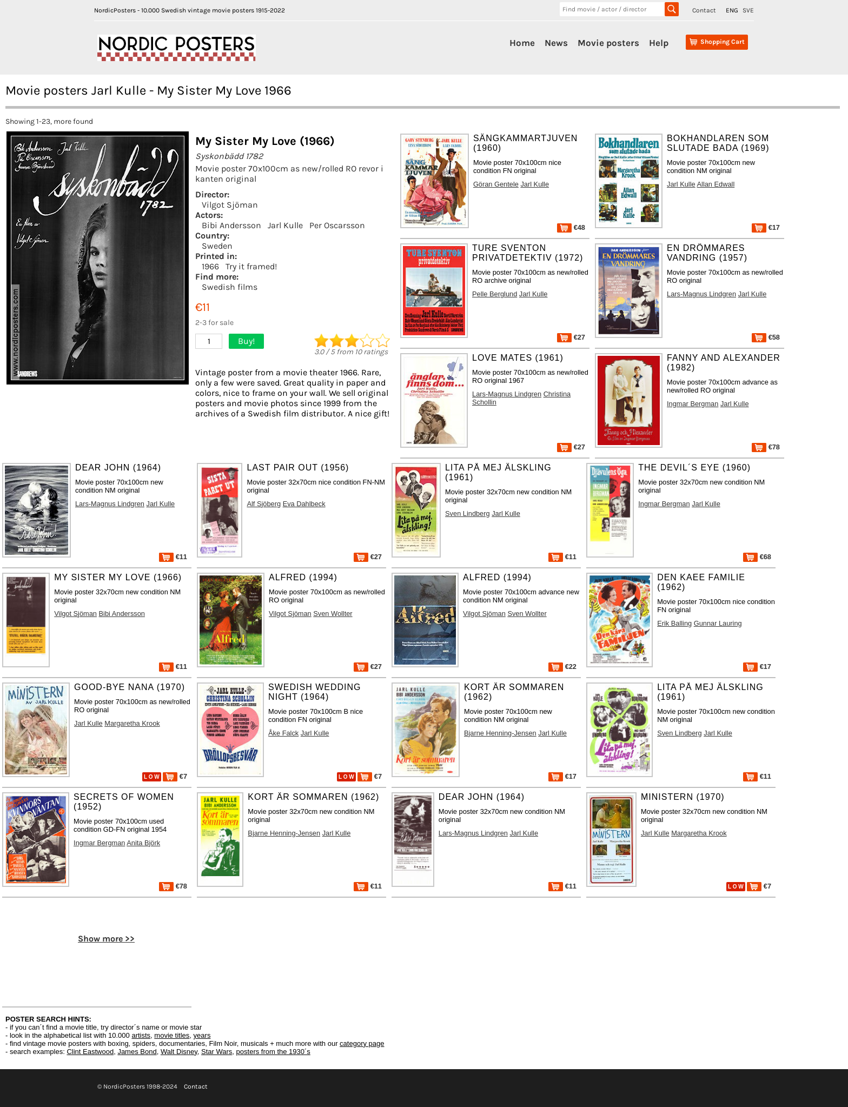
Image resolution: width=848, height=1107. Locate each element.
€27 (571, 337)
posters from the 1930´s (273, 1052)
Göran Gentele (496, 184)
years (202, 1035)
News (556, 42)
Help (658, 42)
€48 (571, 227)
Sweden (217, 246)
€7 (175, 776)
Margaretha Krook (132, 723)
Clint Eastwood (90, 1052)
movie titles (171, 1035)
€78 (766, 447)
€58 (766, 337)
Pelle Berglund (494, 294)
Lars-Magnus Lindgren (701, 294)
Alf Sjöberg (264, 504)
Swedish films (229, 287)
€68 (757, 557)
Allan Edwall (716, 184)
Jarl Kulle (285, 225)
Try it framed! (251, 266)
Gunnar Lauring (718, 623)
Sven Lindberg (467, 513)
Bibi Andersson (231, 225)
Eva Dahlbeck (304, 504)
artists (140, 1035)
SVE (748, 10)
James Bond (136, 1052)
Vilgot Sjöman (230, 205)
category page (362, 1043)
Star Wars (216, 1052)
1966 (210, 266)
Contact (704, 10)
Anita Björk (143, 843)
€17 (766, 227)
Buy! (246, 341)
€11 (173, 557)
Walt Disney (179, 1052)
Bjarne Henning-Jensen (500, 733)
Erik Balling (674, 623)
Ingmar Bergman (692, 404)
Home (522, 42)
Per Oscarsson (337, 225)
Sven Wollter (332, 613)
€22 (562, 666)
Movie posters (608, 42)
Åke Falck (283, 733)
